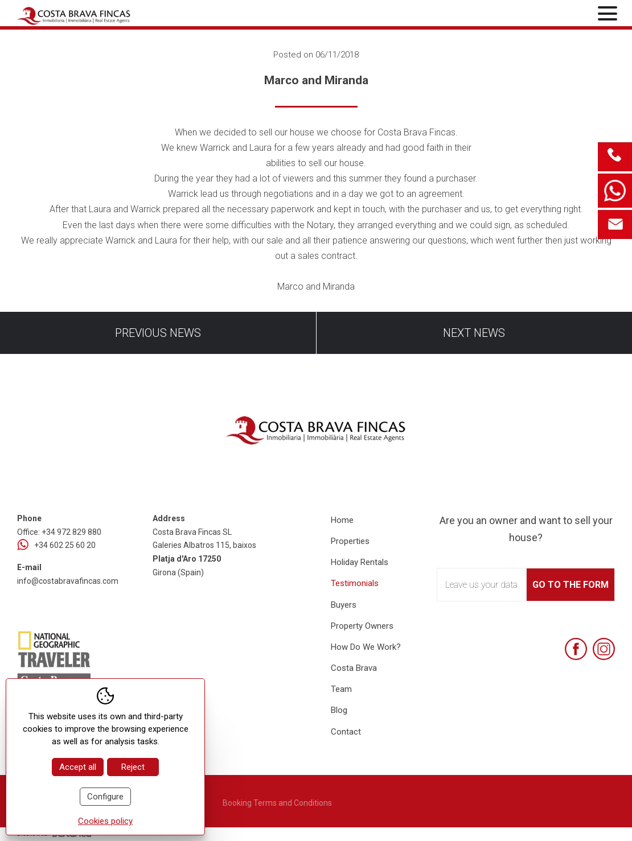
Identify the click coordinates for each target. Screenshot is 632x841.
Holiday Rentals (359, 562)
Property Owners (362, 626)
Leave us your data (481, 584)
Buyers (343, 605)
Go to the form (570, 584)
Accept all (77, 767)
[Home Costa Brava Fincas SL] (115, 14)
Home (342, 520)
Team (341, 689)
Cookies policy (105, 821)
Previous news (158, 333)
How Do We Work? (366, 647)
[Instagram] (604, 649)
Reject (133, 767)
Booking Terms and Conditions (277, 802)
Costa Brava (354, 668)
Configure (105, 796)
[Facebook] (576, 649)
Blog (339, 710)
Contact (346, 732)
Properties (350, 541)
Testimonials (355, 583)
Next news (474, 333)
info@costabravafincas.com (67, 581)
